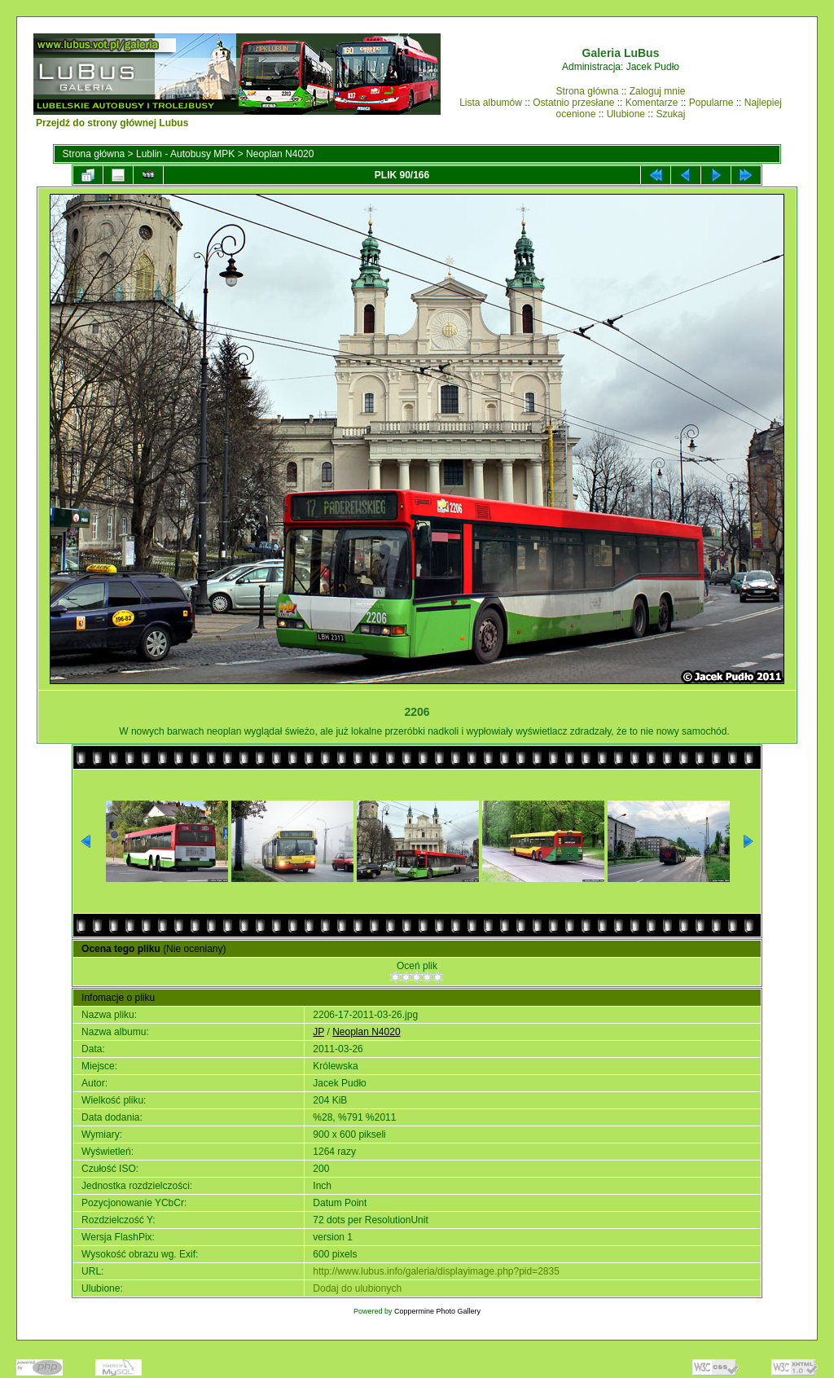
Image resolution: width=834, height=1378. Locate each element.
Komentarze (652, 102)
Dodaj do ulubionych (357, 1288)
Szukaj (670, 114)
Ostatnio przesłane (573, 102)
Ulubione (626, 114)
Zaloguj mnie (658, 91)
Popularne (711, 102)
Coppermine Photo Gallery (437, 1311)
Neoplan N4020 (280, 154)
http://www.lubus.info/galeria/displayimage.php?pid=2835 (436, 1271)
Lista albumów (490, 102)
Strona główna (587, 91)
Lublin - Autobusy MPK (185, 154)
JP (318, 1032)
